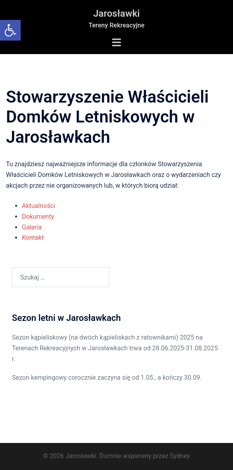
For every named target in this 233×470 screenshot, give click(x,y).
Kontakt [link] (33, 237)
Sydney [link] (180, 456)
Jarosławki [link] (116, 13)
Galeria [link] (32, 227)
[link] (10, 30)
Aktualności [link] (38, 206)
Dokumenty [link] (38, 216)
